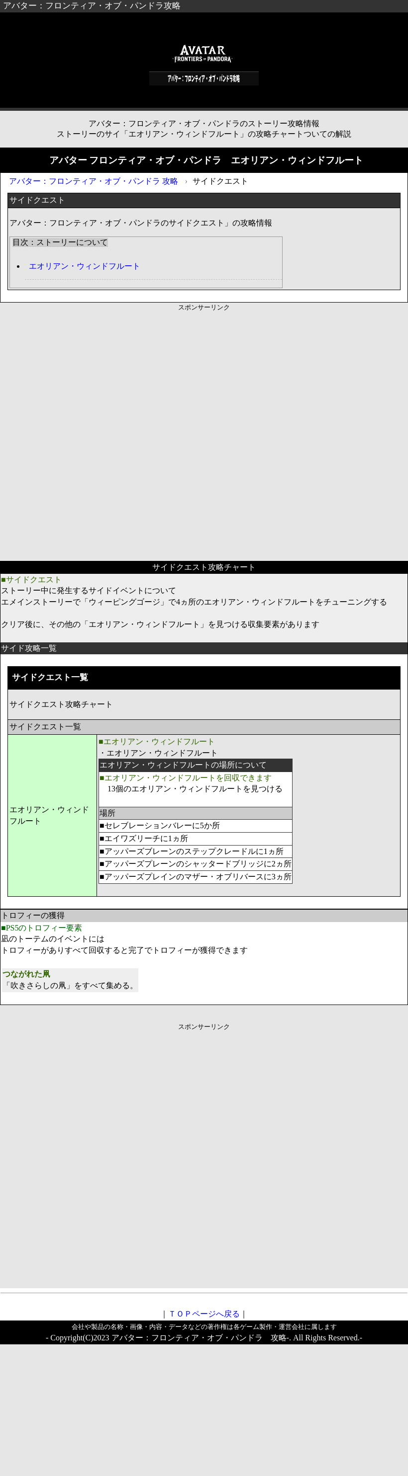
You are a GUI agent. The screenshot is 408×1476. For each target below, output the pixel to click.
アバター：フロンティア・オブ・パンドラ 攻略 (93, 181)
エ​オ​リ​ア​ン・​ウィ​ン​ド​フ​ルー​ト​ (84, 266)
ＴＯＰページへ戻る (204, 1314)
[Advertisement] (115, 427)
